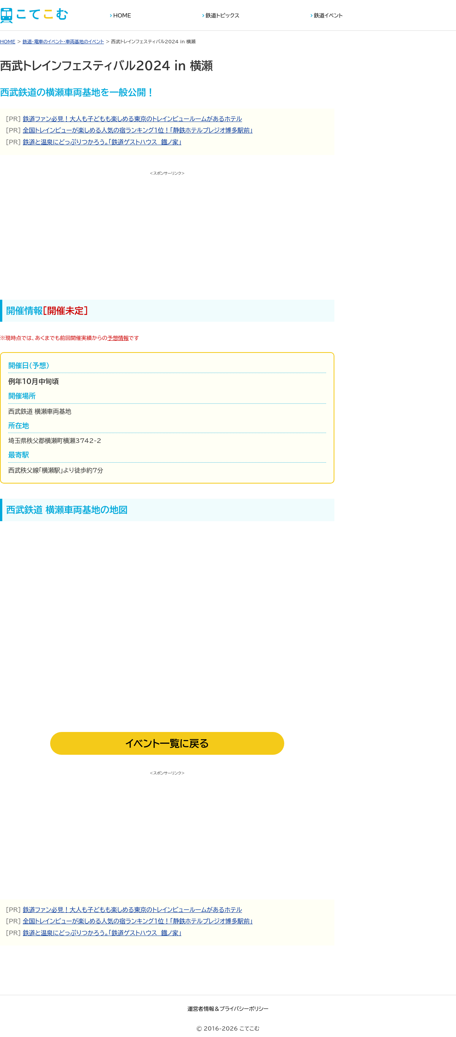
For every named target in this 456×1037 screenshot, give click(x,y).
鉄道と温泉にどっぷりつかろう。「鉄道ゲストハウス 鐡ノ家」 (102, 142)
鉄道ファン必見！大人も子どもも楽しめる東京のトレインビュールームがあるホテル (132, 119)
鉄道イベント (328, 15)
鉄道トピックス (222, 15)
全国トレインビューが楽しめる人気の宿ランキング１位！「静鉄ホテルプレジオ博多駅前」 (138, 130)
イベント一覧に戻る (167, 743)
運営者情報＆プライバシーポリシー (227, 1009)
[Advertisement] (167, 231)
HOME (122, 15)
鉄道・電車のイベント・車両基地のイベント (63, 41)
